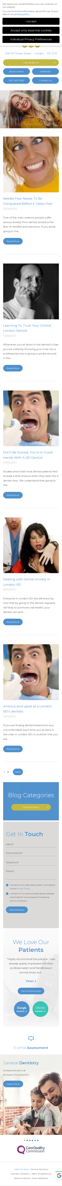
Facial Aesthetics (40, 1178)
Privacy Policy (23, 888)
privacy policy (21, 14)
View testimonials (31, 991)
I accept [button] (31, 21)
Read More (13, 241)
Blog (18, 124)
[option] (31, 962)
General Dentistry (39, 1169)
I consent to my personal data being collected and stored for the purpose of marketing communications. (32, 897)
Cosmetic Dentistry (20, 1173)
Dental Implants (22, 1178)
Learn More (13, 1084)
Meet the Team (21, 1169)
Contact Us (45, 80)
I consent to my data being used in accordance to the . (32, 887)
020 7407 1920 (16, 80)
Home (7, 124)
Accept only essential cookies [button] (31, 30)
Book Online (16, 71)
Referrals (46, 71)
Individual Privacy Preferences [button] (31, 39)
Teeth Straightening (41, 1173)
